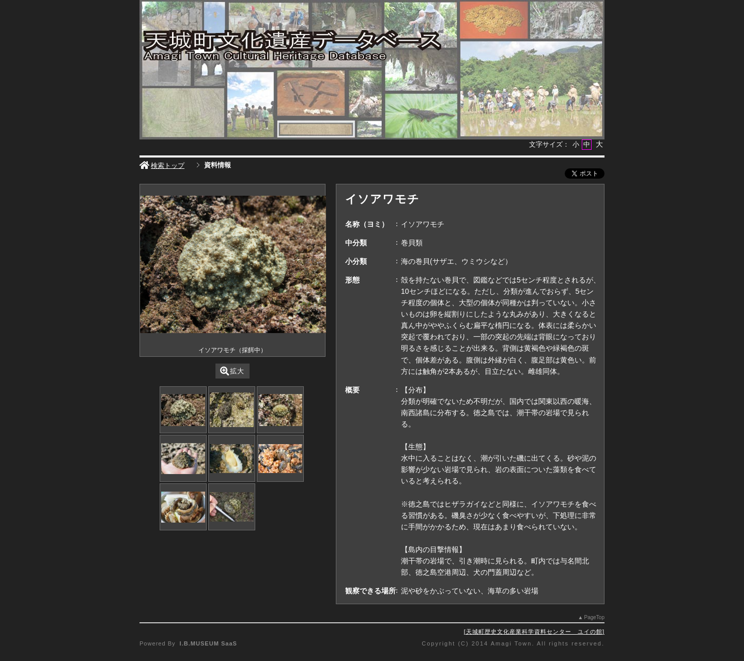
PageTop (594, 617)
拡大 (232, 371)
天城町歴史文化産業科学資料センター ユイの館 (534, 631)
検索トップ (162, 165)
